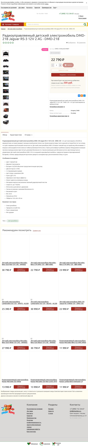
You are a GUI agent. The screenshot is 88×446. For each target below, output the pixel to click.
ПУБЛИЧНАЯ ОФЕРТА (33, 429)
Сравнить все (37, 230)
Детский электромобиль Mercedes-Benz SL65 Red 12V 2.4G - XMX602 (15, 263)
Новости (51, 411)
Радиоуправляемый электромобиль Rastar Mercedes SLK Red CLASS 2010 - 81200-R (44, 381)
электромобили (13, 221)
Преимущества (46, 7)
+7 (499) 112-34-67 (66, 13)
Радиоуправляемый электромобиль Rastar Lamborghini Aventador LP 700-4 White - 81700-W (72, 381)
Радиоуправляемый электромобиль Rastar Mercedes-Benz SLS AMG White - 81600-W (72, 342)
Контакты (29, 7)
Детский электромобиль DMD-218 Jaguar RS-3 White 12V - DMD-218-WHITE (71, 303)
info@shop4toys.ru (75, 411)
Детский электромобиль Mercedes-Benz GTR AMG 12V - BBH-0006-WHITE (43, 264)
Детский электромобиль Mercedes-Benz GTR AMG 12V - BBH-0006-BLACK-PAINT (72, 264)
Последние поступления (9, 7)
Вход (81, 16)
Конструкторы (31, 431)
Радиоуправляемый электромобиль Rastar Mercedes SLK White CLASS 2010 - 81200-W (15, 381)
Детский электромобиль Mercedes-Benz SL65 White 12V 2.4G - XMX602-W (15, 342)
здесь (46, 4)
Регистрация (82, 18)
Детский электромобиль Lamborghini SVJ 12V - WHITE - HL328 (15, 302)
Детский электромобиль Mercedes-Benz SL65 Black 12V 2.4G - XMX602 (43, 341)
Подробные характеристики (58, 116)
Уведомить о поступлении (68, 75)
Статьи (50, 413)
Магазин (51, 409)
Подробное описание (56, 106)
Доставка (21, 7)
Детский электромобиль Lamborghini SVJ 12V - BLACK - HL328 (44, 302)
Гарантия (37, 7)
